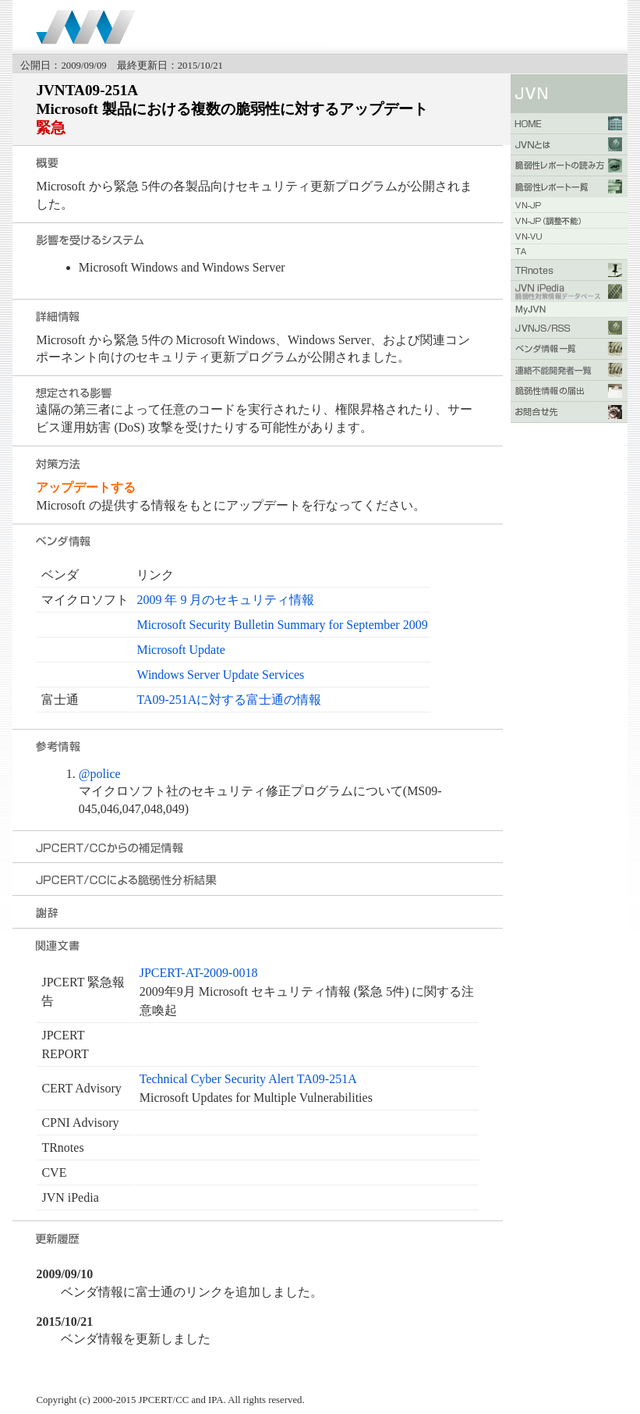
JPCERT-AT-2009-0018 (199, 972)
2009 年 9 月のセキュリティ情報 (225, 599)
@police (100, 773)
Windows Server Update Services (220, 674)
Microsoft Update (180, 649)
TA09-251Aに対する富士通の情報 (228, 699)
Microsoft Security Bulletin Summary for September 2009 (281, 624)
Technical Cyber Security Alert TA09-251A (248, 1078)
